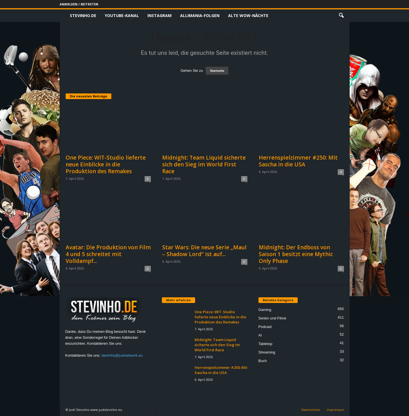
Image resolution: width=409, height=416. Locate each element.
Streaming (266, 352)
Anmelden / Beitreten (79, 4)
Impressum (335, 409)
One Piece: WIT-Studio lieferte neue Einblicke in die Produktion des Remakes (106, 164)
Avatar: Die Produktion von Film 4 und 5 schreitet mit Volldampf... (108, 254)
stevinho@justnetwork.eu (122, 355)
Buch (262, 361)
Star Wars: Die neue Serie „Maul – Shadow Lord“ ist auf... (204, 251)
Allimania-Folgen (200, 15)
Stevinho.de (83, 15)
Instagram (159, 15)
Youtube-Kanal (122, 15)
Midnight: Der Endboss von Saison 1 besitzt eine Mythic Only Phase (296, 254)
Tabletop (265, 344)
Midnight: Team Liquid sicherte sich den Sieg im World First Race (204, 164)
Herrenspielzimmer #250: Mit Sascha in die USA (298, 161)
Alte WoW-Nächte (248, 15)
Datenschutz (310, 409)
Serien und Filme (272, 318)
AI (260, 335)
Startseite (217, 70)
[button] (341, 15)
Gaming (265, 310)
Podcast (265, 327)
